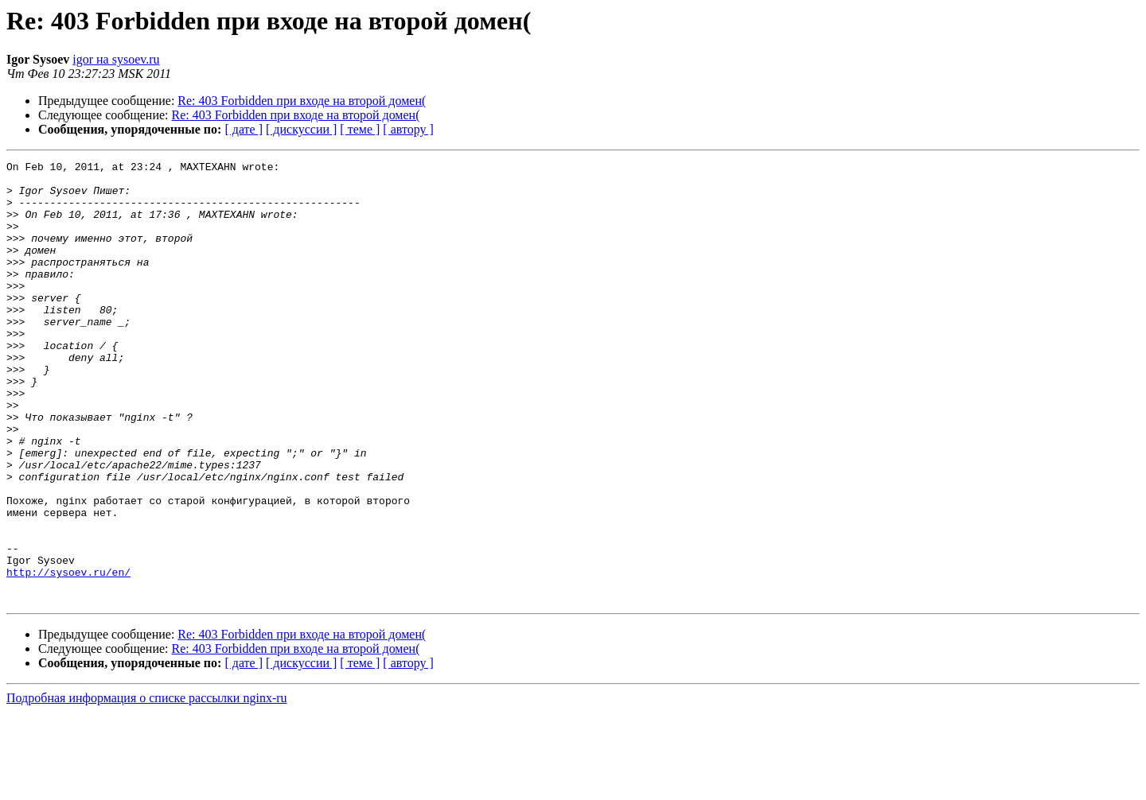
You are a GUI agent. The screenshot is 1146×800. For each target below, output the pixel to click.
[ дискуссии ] (301, 129)
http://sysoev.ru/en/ (68, 655)
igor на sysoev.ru (115, 59)
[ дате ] (243, 129)
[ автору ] (408, 129)
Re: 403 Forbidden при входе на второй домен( (301, 100)
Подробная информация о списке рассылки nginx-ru (146, 786)
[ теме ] (360, 129)
